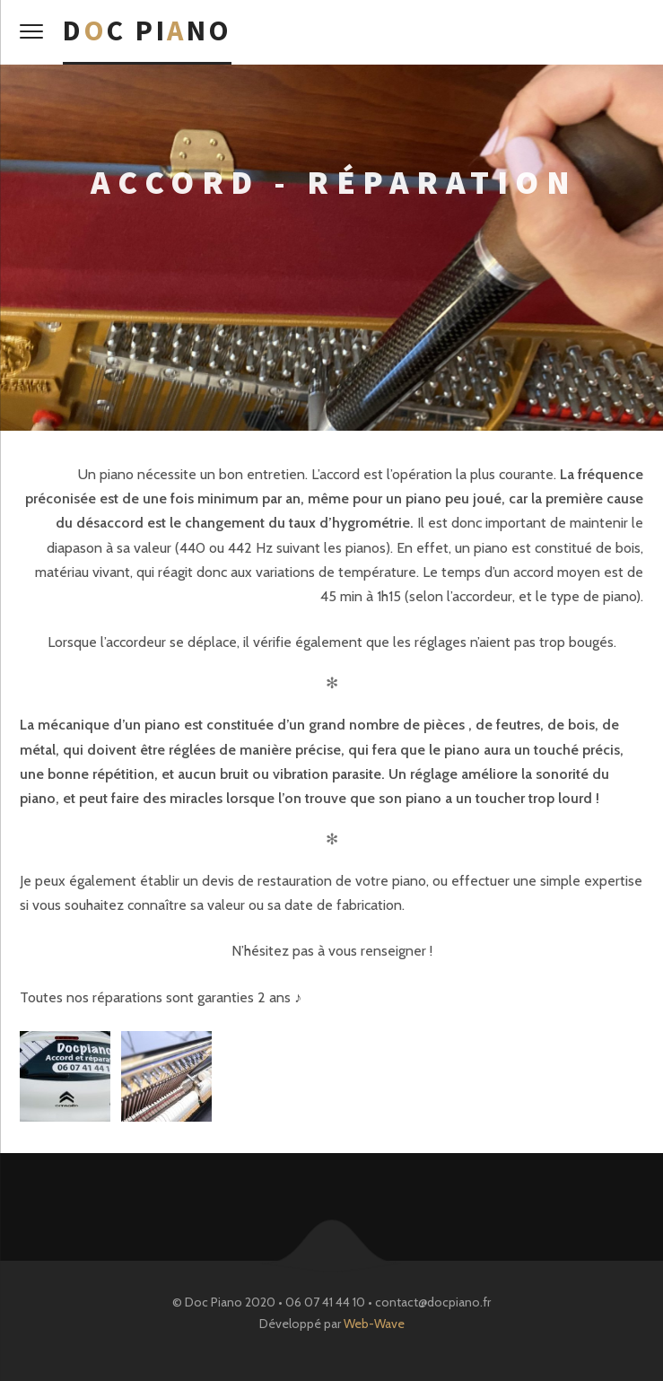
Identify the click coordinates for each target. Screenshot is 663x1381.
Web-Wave (374, 1323)
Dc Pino (147, 30)
